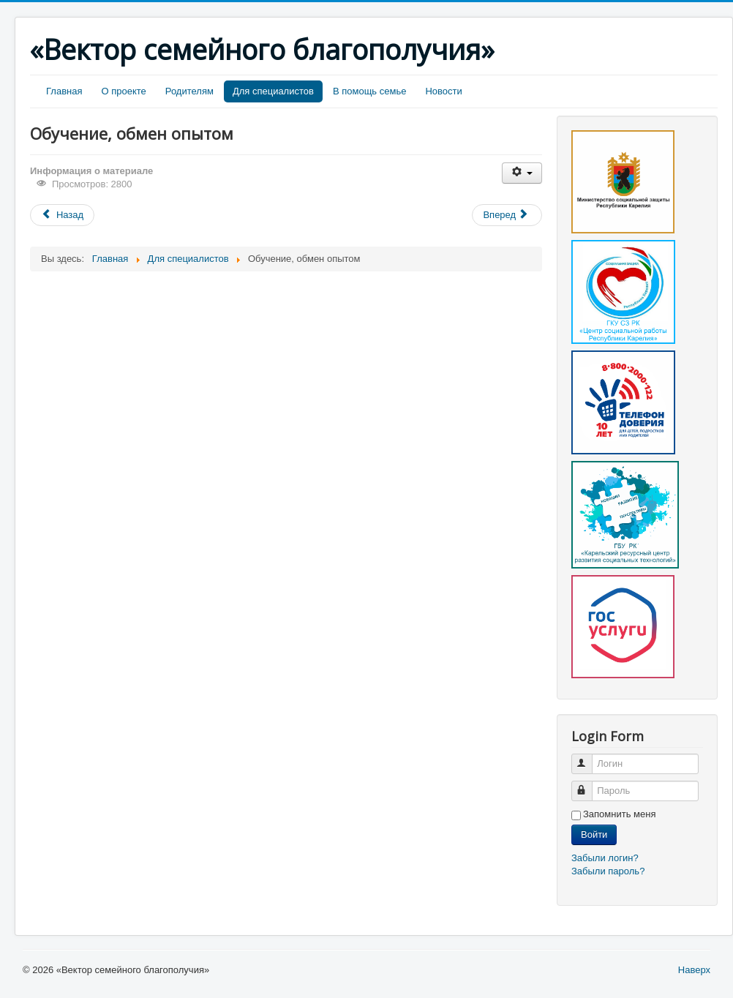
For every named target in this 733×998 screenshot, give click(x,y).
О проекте (123, 91)
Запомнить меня (619, 813)
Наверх (694, 969)
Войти (594, 834)
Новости (443, 91)
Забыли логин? (605, 857)
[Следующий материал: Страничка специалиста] (507, 215)
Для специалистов (273, 91)
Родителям (189, 91)
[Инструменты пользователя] (522, 173)
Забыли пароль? (607, 871)
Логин (588, 757)
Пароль (588, 784)
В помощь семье (369, 91)
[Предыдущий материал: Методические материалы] (62, 215)
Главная (64, 91)
